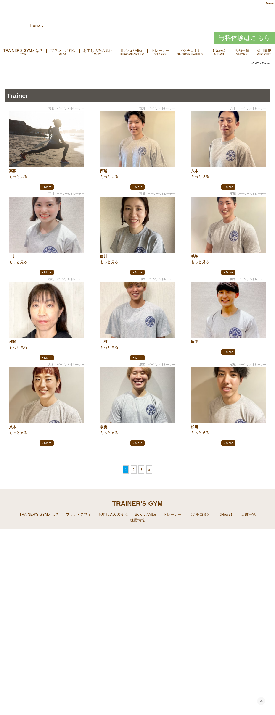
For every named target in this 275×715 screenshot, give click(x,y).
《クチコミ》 (190, 51)
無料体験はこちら (244, 37)
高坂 (12, 171)
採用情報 (137, 520)
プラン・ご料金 (63, 51)
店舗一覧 (242, 51)
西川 (103, 256)
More (47, 187)
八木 (194, 171)
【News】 (219, 51)
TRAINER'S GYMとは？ (23, 51)
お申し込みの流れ (97, 51)
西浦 (103, 171)
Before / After (131, 51)
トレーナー (160, 51)
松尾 (194, 427)
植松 (12, 342)
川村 (103, 342)
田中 (194, 342)
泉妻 (103, 427)
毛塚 (194, 256)
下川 (12, 256)
